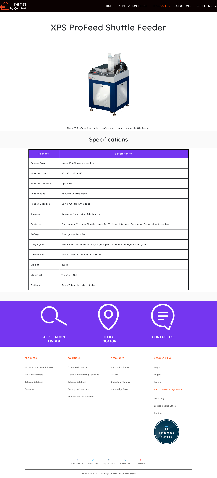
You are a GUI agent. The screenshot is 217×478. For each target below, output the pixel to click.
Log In (157, 367)
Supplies (203, 6)
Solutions (183, 6)
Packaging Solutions (78, 389)
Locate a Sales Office (165, 405)
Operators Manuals (120, 382)
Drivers (114, 374)
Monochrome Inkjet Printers (39, 367)
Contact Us (159, 413)
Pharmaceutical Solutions (81, 396)
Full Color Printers (34, 374)
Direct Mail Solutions (78, 367)
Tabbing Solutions (34, 382)
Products (160, 6)
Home (110, 6)
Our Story (159, 398)
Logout (157, 374)
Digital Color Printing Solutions (83, 374)
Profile (157, 382)
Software (29, 389)
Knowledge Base (119, 389)
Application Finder (133, 6)
